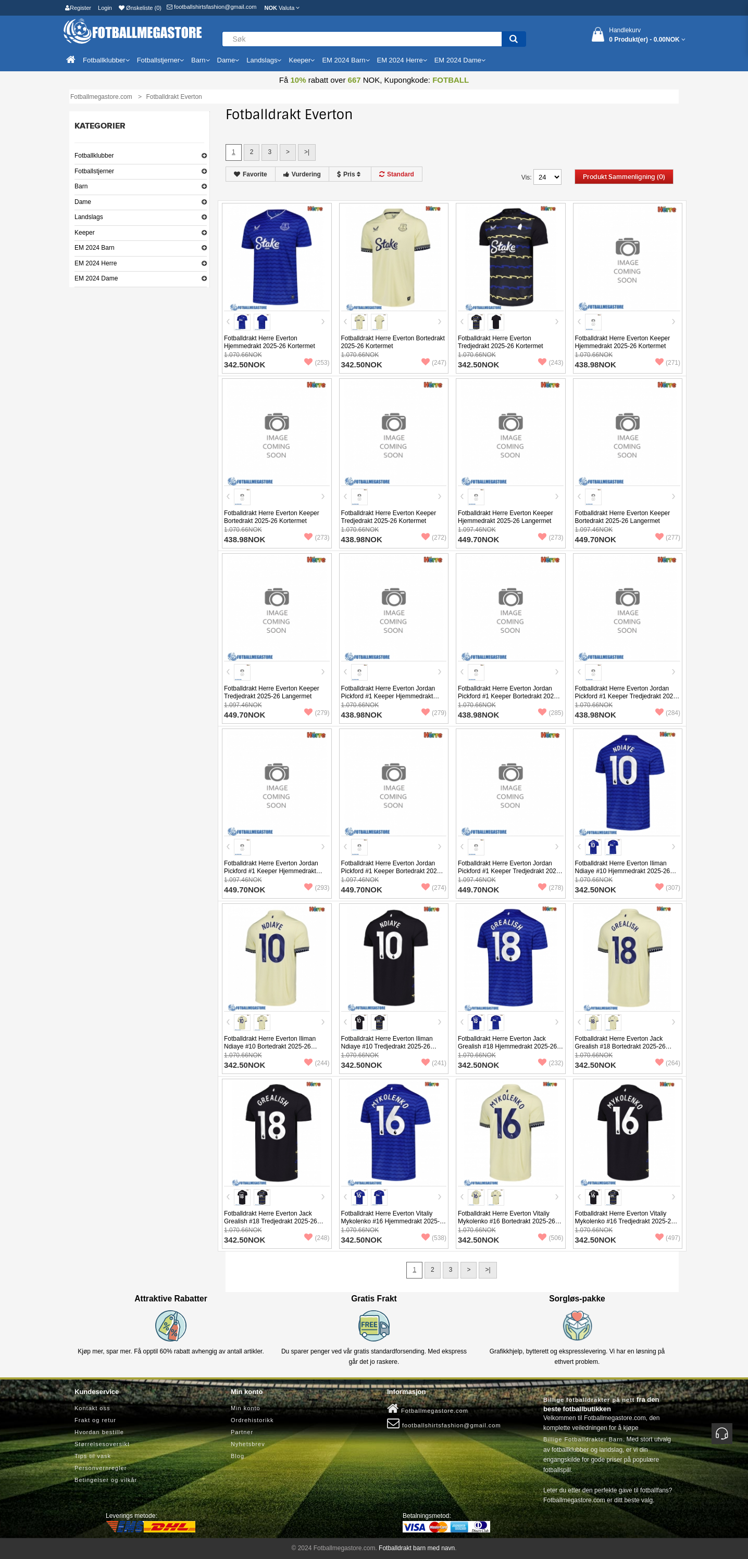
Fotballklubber (94, 155)
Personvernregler (100, 1468)
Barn (81, 186)
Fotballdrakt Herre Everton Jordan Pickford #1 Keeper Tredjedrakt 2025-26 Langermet (510, 871)
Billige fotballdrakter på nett (588, 1400)
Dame (82, 202)
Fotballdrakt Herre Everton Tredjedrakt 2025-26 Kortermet (500, 342)
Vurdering (302, 174)
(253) (316, 363)
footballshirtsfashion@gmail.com (212, 7)
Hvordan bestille (99, 1432)
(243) (550, 363)
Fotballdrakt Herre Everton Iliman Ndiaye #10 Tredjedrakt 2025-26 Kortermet (387, 1046)
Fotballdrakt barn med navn (417, 1548)
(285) (550, 713)
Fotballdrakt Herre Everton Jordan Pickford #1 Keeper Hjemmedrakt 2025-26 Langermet (271, 871)
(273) (316, 537)
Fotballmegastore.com (427, 1408)
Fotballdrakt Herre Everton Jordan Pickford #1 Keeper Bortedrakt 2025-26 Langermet (392, 871)
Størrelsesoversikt (102, 1444)
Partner (242, 1432)
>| (306, 152)
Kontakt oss (92, 1408)
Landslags (88, 217)
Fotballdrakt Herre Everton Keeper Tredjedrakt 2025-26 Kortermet (389, 517)
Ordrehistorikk (252, 1420)
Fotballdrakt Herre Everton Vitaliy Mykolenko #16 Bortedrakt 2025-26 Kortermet (506, 1221)
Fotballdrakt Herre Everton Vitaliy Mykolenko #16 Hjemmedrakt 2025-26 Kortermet (390, 1221)
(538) (433, 1238)
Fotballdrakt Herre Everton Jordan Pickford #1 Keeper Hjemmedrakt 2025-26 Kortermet (388, 696)
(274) (433, 888)
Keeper (84, 232)
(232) (550, 1063)
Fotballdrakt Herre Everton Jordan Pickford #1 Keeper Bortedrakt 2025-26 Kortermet (508, 696)
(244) (316, 1063)
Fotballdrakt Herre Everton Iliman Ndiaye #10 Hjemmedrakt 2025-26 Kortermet (622, 871)
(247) (433, 363)
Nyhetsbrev (248, 1444)
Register (78, 8)
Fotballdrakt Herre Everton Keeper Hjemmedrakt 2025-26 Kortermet (622, 342)
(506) (550, 1238)
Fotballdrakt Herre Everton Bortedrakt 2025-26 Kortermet (393, 342)
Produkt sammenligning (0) (624, 177)
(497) (667, 1238)
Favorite (250, 174)
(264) (667, 1063)
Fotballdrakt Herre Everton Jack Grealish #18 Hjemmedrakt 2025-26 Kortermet (507, 1046)
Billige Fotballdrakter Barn (583, 1439)
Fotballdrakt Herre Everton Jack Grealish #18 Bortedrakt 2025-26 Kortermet (620, 1046)
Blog (237, 1456)
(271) (667, 363)
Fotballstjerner (94, 171)
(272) (433, 537)
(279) (316, 713)
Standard (396, 174)
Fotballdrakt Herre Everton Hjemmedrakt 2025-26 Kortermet (269, 342)
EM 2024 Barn (94, 247)
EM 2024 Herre (95, 263)
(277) (667, 537)
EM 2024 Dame (96, 278)
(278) (550, 888)
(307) (667, 888)
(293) (316, 888)
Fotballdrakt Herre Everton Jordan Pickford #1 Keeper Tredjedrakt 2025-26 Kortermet (627, 696)
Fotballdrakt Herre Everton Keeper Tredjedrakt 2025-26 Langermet (271, 692)
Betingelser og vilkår (105, 1480)
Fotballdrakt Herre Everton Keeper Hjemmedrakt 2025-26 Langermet (505, 517)
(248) (316, 1238)
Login (105, 8)
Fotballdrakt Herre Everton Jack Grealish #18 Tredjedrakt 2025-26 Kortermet (270, 1221)
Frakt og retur (95, 1420)
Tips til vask (92, 1456)
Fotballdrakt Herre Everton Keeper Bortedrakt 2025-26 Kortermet (271, 517)
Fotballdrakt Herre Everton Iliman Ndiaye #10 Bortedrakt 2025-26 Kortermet (270, 1046)
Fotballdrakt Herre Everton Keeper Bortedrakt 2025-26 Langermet (622, 517)
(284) (667, 713)
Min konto (245, 1408)
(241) (433, 1063)
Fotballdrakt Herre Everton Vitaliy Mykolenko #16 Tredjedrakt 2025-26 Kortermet (625, 1221)
